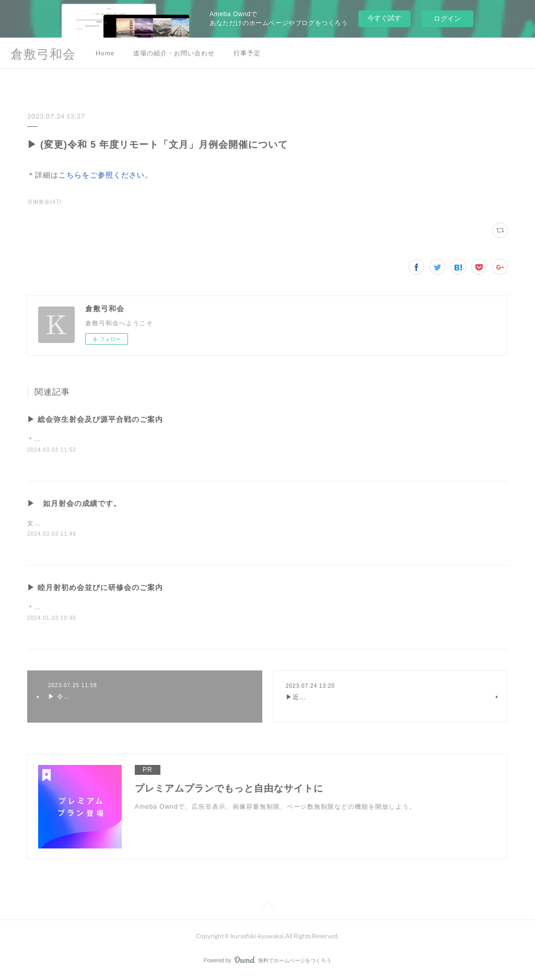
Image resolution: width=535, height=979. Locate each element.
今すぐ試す (384, 18)
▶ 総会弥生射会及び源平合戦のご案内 (95, 419)
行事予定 (247, 53)
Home (105, 53)
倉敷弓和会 (43, 53)
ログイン (447, 18)
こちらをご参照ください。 (106, 175)
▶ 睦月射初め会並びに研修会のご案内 (95, 588)
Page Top (267, 908)
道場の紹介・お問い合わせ (174, 53)
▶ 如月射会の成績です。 (74, 503)
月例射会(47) (44, 202)
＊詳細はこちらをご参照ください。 (81, 439)
